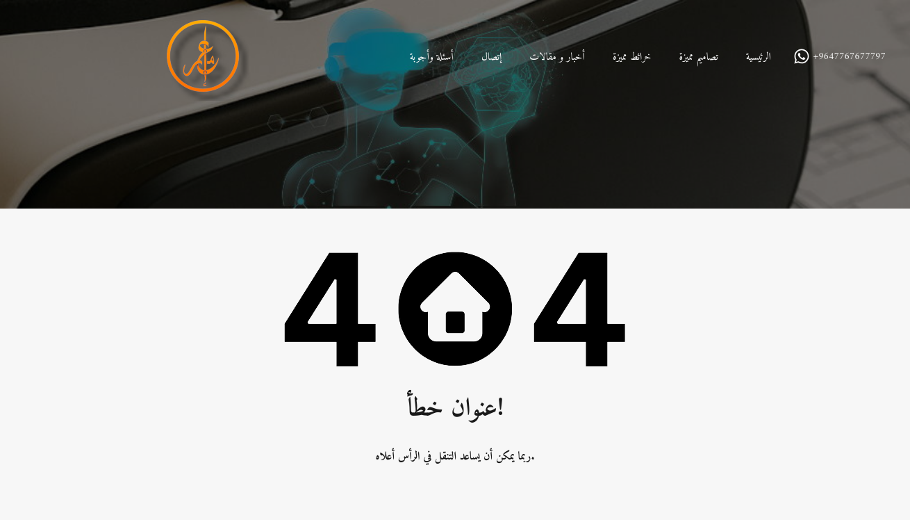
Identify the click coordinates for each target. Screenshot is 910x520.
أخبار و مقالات (557, 57)
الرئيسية (758, 57)
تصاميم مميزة (698, 57)
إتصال (491, 57)
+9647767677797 (849, 57)
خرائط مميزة (632, 57)
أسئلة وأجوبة (432, 57)
